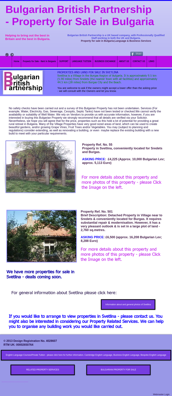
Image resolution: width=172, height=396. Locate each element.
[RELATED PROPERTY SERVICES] (43, 370)
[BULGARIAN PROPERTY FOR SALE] (118, 370)
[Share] (136, 54)
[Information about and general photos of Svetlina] (128, 304)
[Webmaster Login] (161, 394)
